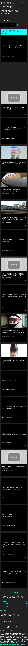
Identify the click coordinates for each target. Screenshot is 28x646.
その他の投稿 (14, 592)
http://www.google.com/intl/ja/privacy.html (12, 644)
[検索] (22, 3)
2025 (4, 601)
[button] (25, 60)
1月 (7, 606)
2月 (7, 603)
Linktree (11, 25)
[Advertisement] (14, 77)
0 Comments (11, 56)
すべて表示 (5, 33)
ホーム (3, 25)
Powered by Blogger (14, 626)
